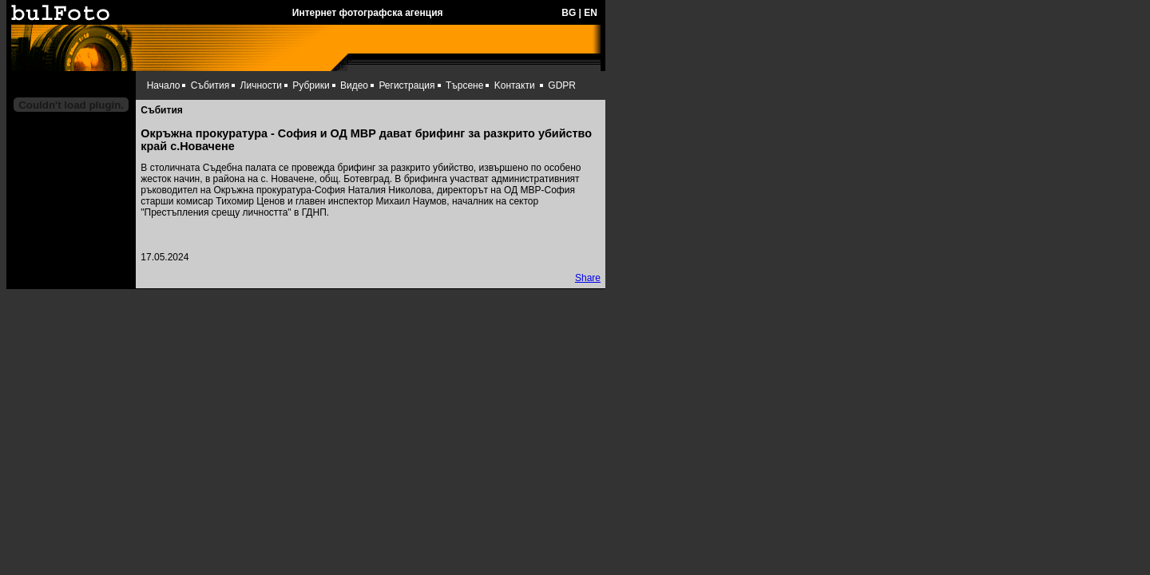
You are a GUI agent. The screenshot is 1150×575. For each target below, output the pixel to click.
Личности (261, 85)
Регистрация (406, 85)
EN (590, 12)
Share (588, 278)
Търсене (464, 85)
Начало (163, 85)
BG (568, 12)
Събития (210, 85)
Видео (354, 85)
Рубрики (310, 85)
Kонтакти (514, 85)
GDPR (562, 85)
